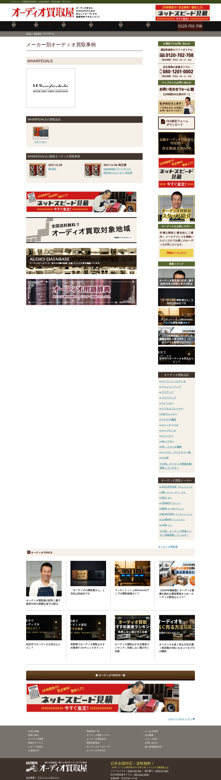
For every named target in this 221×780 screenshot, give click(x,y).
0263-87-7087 (162, 768)
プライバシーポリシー (48, 775)
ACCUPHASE (176, 484)
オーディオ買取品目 (96, 736)
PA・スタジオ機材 (171, 444)
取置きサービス (35, 740)
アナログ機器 (168, 417)
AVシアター (167, 439)
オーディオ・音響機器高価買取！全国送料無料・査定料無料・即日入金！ (41, 2)
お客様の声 (33, 748)
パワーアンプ (168, 395)
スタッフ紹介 (151, 736)
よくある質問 (151, 729)
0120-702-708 (134, 768)
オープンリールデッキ (173, 379)
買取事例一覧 (93, 729)
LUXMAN (173, 517)
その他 (165, 455)
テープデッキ (168, 428)
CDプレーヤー (169, 411)
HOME (29, 31)
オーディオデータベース (98, 744)
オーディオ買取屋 (168, 544)
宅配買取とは (162, 765)
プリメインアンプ (171, 384)
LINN (166, 522)
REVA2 (52, 166)
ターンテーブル (169, 422)
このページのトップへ (180, 716)
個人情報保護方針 (153, 744)
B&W (172, 506)
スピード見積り (35, 744)
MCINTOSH (176, 511)
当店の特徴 (33, 729)
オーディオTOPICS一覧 (112, 673)
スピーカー (167, 401)
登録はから (176, 250)
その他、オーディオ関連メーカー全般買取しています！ (176, 531)
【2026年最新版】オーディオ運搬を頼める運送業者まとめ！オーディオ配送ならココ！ (176, 591)
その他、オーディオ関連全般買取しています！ (176, 463)
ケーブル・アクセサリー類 (176, 450)
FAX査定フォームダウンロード (177, 120)
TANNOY (171, 501)
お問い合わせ (151, 740)
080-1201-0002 (141, 772)
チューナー (167, 433)
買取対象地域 (93, 740)
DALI (166, 495)
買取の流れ (33, 733)
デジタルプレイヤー (172, 406)
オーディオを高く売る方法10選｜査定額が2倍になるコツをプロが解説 (177, 645)
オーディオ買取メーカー (98, 733)
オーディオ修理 (35, 736)
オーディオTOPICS (96, 748)
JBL (173, 490)
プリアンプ (167, 390)
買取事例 (37, 31)
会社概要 (149, 733)
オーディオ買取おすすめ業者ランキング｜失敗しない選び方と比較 (132, 645)
